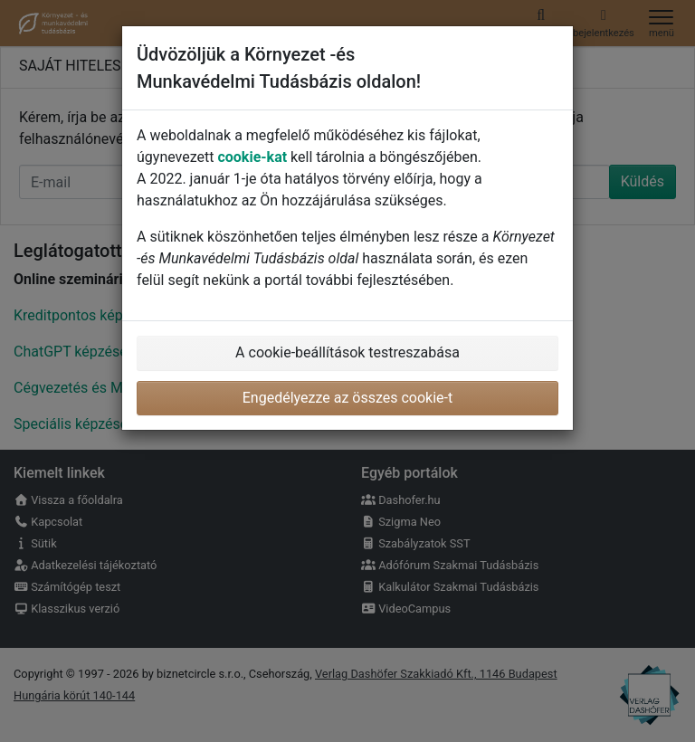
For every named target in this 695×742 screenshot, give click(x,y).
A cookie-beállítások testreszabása (347, 352)
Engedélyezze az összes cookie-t (348, 397)
